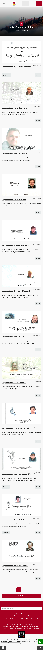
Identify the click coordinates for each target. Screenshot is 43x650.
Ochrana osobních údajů (25, 628)
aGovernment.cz (18, 624)
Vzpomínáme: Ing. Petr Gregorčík (16, 474)
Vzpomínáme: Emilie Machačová (15, 428)
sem (37, 618)
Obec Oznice (28, 624)
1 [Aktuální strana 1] (18, 590)
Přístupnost (36, 628)
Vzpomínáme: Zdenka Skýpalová (15, 245)
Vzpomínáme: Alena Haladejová (15, 520)
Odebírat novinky (21, 614)
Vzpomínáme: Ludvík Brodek (14, 382)
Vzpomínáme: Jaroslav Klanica (15, 566)
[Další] (24, 589)
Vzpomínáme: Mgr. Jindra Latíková (16, 67)
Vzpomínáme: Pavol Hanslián (14, 199)
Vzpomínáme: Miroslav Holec (14, 337)
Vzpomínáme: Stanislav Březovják (16, 291)
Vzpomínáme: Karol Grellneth (14, 108)
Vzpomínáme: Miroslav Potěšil (14, 154)
